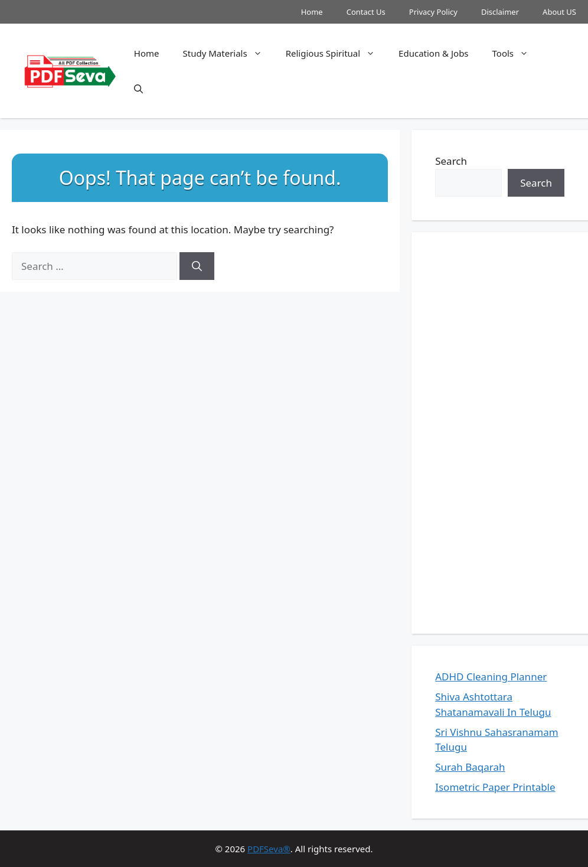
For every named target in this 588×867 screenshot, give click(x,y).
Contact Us (366, 11)
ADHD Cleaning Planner (491, 676)
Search (451, 161)
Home (312, 11)
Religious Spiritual (336, 53)
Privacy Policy (433, 11)
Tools (516, 53)
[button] (138, 88)
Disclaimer (500, 11)
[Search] (196, 266)
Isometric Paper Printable (495, 787)
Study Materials (228, 53)
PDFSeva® (268, 849)
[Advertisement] (499, 433)
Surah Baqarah (470, 767)
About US (559, 11)
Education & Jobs (433, 53)
